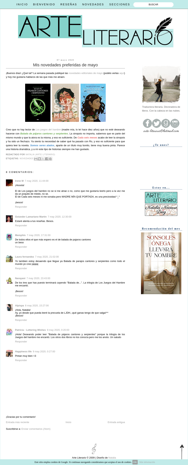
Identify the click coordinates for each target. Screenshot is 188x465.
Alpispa (19, 305)
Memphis (20, 235)
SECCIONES (119, 4)
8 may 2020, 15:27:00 (37, 305)
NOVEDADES (93, 4)
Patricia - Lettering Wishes (30, 329)
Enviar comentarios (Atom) (35, 428)
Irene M (19, 180)
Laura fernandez (24, 256)
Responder (21, 206)
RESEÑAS (68, 4)
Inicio (68, 422)
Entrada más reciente (17, 422)
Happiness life (23, 351)
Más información (147, 462)
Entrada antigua (116, 422)
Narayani (20, 278)
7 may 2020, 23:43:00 (38, 278)
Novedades (27, 158)
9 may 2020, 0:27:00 (44, 351)
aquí (121, 73)
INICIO (22, 4)
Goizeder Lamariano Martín (31, 216)
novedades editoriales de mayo (86, 73)
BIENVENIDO (44, 4)
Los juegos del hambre (48, 129)
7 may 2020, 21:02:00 (47, 256)
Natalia (112, 457)
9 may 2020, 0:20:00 (58, 329)
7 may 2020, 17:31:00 (38, 235)
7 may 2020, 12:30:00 (59, 216)
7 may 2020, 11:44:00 (36, 180)
